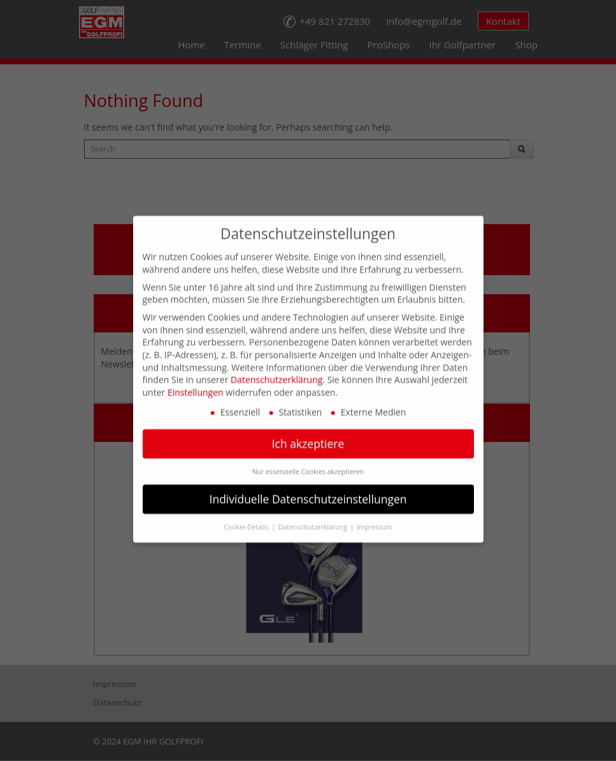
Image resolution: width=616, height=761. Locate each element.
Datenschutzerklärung (276, 366)
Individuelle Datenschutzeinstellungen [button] (308, 485)
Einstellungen (196, 378)
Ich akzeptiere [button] (308, 429)
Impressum (374, 513)
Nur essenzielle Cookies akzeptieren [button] (308, 457)
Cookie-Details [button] (247, 513)
